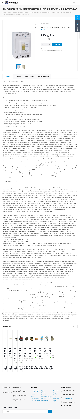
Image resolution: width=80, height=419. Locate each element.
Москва (43, 384)
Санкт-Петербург (46, 386)
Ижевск (55, 384)
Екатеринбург (35, 380)
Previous (73, 326)
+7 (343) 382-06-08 (68, 384)
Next (76, 326)
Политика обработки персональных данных (19, 379)
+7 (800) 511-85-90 (68, 380)
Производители (7, 381)
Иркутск (55, 382)
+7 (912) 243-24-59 (68, 387)
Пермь (33, 384)
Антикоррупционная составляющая (19, 389)
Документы (17, 376)
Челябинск (34, 382)
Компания (6, 376)
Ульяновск (56, 388)
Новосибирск (35, 388)
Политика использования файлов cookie (20, 384)
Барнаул (43, 388)
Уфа (42, 380)
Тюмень (33, 386)
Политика (5, 379)
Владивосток (45, 390)
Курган (43, 382)
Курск (54, 390)
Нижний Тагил (35, 390)
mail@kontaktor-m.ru (69, 391)
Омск (54, 386)
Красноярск (56, 380)
